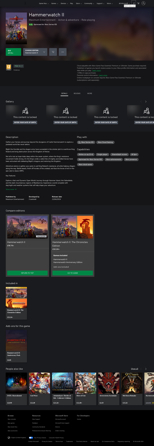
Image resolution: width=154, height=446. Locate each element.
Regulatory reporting (124, 441)
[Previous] (141, 101)
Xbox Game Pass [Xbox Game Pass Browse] (12, 427)
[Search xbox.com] (134, 3)
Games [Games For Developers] (79, 419)
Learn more (96, 70)
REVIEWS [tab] (77, 93)
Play (71, 3)
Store (78, 3)
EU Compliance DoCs (108, 441)
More (109, 3)
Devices (63, 3)
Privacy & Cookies (47, 441)
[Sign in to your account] (143, 3)
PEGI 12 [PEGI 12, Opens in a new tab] (19, 66)
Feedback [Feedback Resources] (35, 423)
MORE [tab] (89, 93)
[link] (16, 303)
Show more (11, 189)
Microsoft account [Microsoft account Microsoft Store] (60, 419)
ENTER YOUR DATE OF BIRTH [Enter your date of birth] (25, 122)
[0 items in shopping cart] (138, 3)
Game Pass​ (43, 3)
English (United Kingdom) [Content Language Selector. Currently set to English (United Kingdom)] (18, 437)
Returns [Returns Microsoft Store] (57, 427)
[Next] (145, 101)
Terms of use (59, 441)
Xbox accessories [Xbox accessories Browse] (13, 430)
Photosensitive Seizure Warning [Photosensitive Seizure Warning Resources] (41, 430)
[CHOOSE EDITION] (35, 52)
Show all (134, 368)
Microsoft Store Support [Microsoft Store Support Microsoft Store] (62, 423)
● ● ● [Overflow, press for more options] (63, 52)
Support (99, 3)
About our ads (95, 441)
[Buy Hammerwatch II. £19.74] (13, 52)
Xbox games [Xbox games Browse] (11, 423)
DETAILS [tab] (64, 93)
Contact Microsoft (33, 441)
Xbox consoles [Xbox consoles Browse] (12, 419)
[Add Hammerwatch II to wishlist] (53, 52)
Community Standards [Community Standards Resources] (38, 427)
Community (88, 3)
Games (53, 3)
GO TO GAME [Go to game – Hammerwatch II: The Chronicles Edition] (72, 273)
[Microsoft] (16, 3)
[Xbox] (31, 3)
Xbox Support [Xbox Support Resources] (36, 419)
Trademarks (69, 441)
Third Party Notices (81, 441)
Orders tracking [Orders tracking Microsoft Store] (59, 430)
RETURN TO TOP (27, 273)
